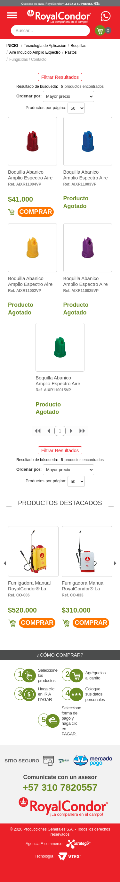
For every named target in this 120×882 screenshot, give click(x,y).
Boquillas (78, 45)
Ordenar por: (29, 96)
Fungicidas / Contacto (27, 59)
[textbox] (50, 30)
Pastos (71, 52)
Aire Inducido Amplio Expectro (34, 52)
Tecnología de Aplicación (45, 45)
